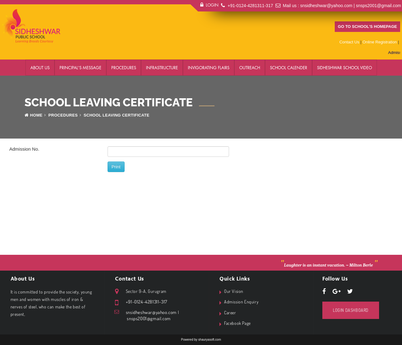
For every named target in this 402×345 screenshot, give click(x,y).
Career (230, 312)
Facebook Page (237, 323)
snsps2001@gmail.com (378, 5)
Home (33, 115)
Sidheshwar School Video (344, 67)
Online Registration (380, 42)
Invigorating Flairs (208, 67)
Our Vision (233, 291)
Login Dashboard (351, 310)
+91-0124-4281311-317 (250, 5)
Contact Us (349, 42)
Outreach (249, 67)
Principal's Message (80, 67)
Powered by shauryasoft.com (201, 339)
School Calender (288, 67)
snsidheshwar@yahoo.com (326, 5)
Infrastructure (162, 67)
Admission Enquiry (241, 301)
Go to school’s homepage (367, 26)
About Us (40, 67)
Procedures (123, 67)
